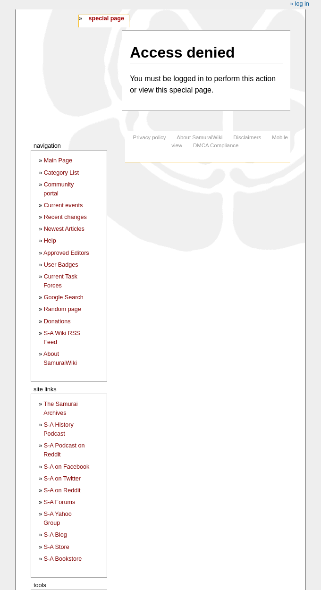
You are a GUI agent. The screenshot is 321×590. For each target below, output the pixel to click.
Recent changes (65, 217)
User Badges (61, 264)
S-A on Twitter (62, 478)
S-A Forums (59, 502)
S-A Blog (55, 534)
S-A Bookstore (63, 559)
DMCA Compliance (215, 145)
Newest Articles (64, 229)
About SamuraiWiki (199, 137)
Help (50, 240)
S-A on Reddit (62, 490)
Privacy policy (149, 137)
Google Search (64, 297)
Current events (63, 205)
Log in (302, 3)
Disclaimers (247, 137)
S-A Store (56, 547)
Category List (61, 172)
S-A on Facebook (67, 467)
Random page (62, 309)
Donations (57, 321)
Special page (106, 18)
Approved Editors (66, 253)
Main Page (58, 160)
